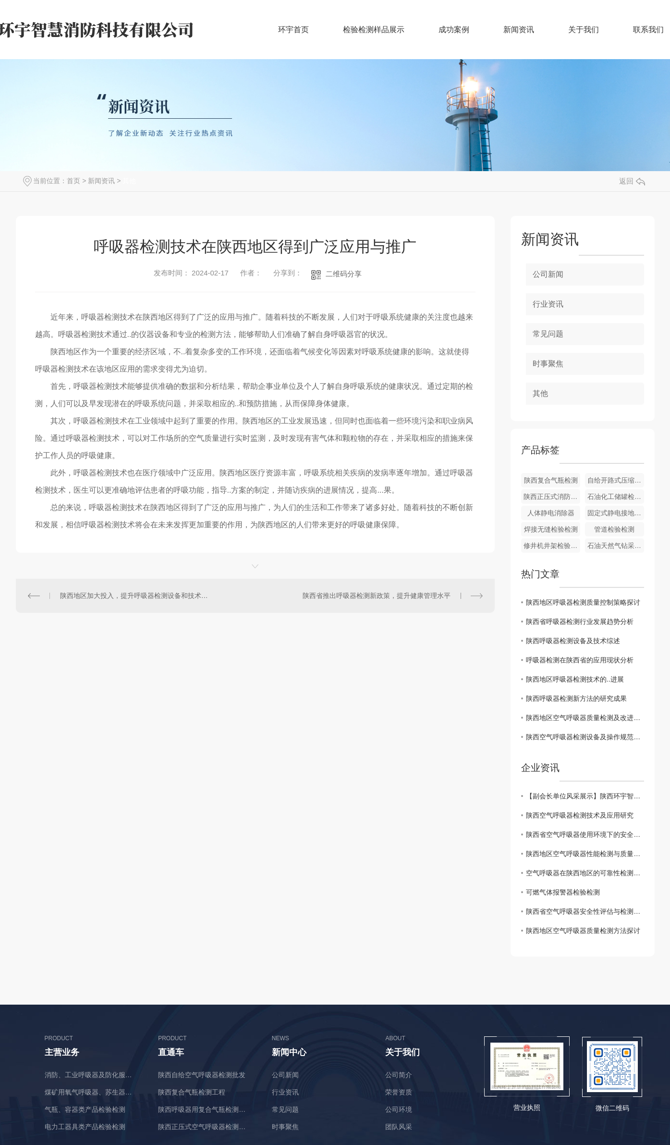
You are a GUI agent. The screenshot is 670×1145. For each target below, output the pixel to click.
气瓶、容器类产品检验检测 (85, 1109)
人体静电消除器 (550, 513)
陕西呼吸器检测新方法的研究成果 (576, 698)
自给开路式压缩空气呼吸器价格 (615, 480)
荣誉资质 (398, 1092)
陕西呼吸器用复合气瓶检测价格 (205, 1109)
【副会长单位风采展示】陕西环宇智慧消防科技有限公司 (585, 796)
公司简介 (398, 1075)
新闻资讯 (518, 29)
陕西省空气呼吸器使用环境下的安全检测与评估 (585, 834)
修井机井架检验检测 (552, 545)
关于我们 (583, 29)
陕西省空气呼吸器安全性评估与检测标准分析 (585, 911)
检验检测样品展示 (373, 29)
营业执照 (526, 1107)
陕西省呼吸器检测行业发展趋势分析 (579, 621)
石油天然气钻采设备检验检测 (615, 545)
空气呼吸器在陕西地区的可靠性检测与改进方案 (585, 873)
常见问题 (548, 334)
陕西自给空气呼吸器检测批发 (201, 1075)
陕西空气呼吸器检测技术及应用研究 (579, 815)
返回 (632, 181)
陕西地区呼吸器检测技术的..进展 (575, 679)
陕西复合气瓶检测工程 (191, 1092)
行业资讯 (548, 304)
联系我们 (648, 29)
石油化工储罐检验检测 (615, 496)
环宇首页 (293, 29)
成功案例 (454, 29)
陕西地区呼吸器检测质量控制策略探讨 (583, 602)
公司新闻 (548, 274)
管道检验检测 (614, 529)
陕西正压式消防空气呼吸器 (552, 496)
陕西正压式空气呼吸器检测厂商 (205, 1127)
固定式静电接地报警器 (615, 513)
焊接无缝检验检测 (551, 529)
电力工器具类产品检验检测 (85, 1127)
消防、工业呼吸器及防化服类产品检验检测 (91, 1075)
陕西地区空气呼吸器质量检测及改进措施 (585, 718)
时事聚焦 (548, 364)
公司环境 (398, 1109)
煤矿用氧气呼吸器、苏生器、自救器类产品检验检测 (91, 1092)
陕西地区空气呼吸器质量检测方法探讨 (583, 930)
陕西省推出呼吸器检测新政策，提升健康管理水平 (377, 595)
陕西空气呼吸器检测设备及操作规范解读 (585, 737)
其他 (129, 181)
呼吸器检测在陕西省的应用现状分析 (579, 660)
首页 (73, 181)
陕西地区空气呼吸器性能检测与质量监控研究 (585, 854)
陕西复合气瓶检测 (551, 480)
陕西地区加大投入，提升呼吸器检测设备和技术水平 (135, 595)
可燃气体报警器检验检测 (563, 892)
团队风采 (398, 1127)
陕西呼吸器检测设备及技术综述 (573, 641)
